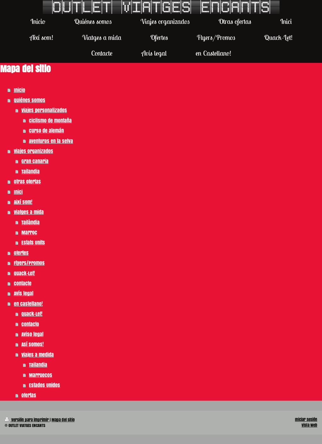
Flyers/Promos (29, 262)
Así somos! (32, 344)
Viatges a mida (29, 212)
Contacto (30, 324)
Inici (18, 191)
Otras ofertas (27, 181)
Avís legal (23, 293)
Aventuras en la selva (51, 141)
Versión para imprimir (27, 420)
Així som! (23, 202)
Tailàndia (30, 222)
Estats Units (33, 242)
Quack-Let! (24, 273)
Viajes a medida (37, 354)
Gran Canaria (34, 161)
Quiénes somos (29, 100)
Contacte (22, 283)
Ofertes (21, 252)
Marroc (29, 232)
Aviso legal (32, 334)
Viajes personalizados (44, 110)
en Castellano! (28, 303)
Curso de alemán (46, 130)
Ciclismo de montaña (50, 120)
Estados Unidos (44, 385)
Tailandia (30, 171)
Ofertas (28, 395)
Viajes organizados (33, 151)
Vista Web (309, 425)
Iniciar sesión (306, 419)
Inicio (19, 90)
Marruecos (40, 375)
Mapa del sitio (63, 420)
